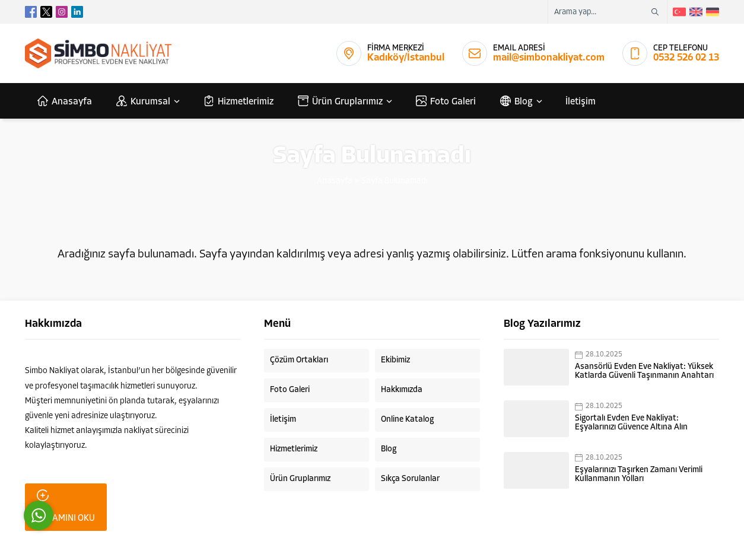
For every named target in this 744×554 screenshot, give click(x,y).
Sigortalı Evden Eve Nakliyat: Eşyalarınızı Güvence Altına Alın (631, 423)
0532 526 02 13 (686, 58)
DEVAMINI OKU (66, 506)
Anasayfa (334, 181)
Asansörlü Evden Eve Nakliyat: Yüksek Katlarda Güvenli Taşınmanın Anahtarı (644, 371)
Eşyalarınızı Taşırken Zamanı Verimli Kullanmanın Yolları (638, 474)
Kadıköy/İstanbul (405, 58)
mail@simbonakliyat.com (549, 58)
